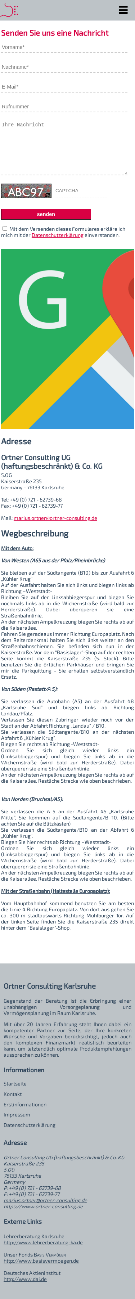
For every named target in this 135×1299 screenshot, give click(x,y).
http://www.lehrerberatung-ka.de (43, 1242)
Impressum (17, 1114)
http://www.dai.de (25, 1279)
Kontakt (13, 1094)
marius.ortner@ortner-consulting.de (55, 518)
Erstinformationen (25, 1104)
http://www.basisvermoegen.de (41, 1261)
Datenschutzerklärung (58, 235)
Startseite (15, 1083)
